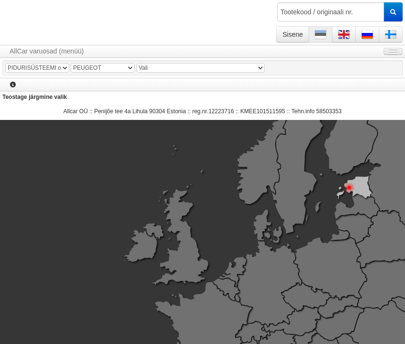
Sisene (292, 34)
